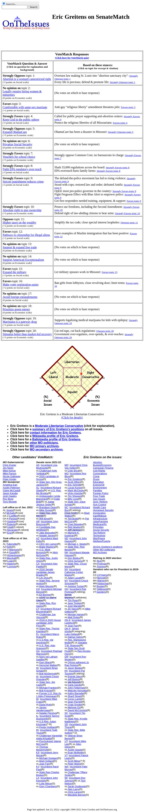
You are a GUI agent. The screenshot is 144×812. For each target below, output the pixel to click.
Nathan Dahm (75, 637)
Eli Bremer (45, 594)
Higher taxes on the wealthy (19, 222)
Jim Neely (8, 467)
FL (37, 634)
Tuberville (12, 544)
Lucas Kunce (75, 487)
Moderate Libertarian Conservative (59, 425)
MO (66, 473)
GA (38, 651)
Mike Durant (45, 510)
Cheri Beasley (75, 524)
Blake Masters (47, 546)
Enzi (9, 532)
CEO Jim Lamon (48, 544)
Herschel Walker (48, 665)
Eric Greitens (75, 479)
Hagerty (11, 563)
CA (38, 563)
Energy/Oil (98, 484)
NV (66, 569)
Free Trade (99, 496)
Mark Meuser (46, 586)
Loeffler (13, 515)
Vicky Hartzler (75, 493)
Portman (101, 563)
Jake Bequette (47, 532)
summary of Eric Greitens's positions (58, 429)
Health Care (99, 507)
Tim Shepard (75, 496)
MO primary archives (44, 446)
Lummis (11, 566)
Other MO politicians (104, 549)
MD (66, 465)
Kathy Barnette (76, 693)
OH (66, 589)
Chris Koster (9, 465)
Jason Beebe (75, 668)
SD (66, 724)
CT (37, 608)
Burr (99, 560)
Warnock (14, 549)
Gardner (11, 521)
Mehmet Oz (74, 707)
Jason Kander (10, 493)
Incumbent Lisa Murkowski (46, 466)
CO (38, 589)
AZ (37, 538)
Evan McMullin (76, 752)
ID (37, 699)
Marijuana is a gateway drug (20, 321)
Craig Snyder (75, 704)
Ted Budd (73, 518)
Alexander (12, 529)
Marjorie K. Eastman (71, 534)
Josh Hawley (10, 496)
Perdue (13, 518)
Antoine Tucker (76, 586)
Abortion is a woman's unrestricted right (27, 79)
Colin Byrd (73, 470)
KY (37, 766)
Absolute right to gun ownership (22, 210)
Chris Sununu (75, 560)
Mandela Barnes (77, 794)
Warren (101, 580)
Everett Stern (75, 676)
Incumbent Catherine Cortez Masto (73, 572)
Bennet (101, 577)
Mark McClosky (76, 490)
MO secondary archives (46, 449)
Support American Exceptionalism (23, 259)
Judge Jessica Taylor (45, 503)
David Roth (45, 704)
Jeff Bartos (73, 679)
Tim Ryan (73, 600)
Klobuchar (103, 583)
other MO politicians (44, 442)
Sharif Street (74, 696)
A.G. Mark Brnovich (43, 551)
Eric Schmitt (74, 484)
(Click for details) (72, 417)
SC (66, 713)
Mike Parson (9, 473)
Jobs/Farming (100, 521)
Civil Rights (99, 470)
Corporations (100, 473)
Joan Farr (44, 763)
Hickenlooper (14, 555)
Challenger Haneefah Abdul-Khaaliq (49, 737)
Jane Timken (75, 603)
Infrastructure (100, 518)
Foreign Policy (100, 493)
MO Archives (100, 552)
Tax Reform (99, 532)
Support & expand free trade (20, 247)
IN (37, 730)
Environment (100, 487)
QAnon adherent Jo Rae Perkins (76, 664)
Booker (100, 586)
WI (66, 777)
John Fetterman (76, 687)
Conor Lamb (74, 699)
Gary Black (45, 662)
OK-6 (67, 620)
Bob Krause (45, 690)
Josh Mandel (75, 606)
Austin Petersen (11, 487)
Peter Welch (74, 763)
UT (66, 741)
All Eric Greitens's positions (107, 546)
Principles (98, 527)
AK (37, 465)
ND (66, 538)
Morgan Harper (76, 614)
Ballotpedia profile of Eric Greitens (56, 439)
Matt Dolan (74, 617)
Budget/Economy (102, 465)
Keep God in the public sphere (21, 119)
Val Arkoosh (74, 682)
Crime (96, 476)
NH (66, 552)
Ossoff (12, 552)
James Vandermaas (43, 709)
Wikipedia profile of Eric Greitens (55, 436)
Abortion (97, 462)
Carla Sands (74, 684)
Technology (99, 535)
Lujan (10, 560)
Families (97, 490)
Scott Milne (74, 761)
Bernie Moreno (68, 596)
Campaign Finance (103, 467)
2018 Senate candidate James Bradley (45, 572)
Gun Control (99, 504)
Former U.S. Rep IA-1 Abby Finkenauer (49, 695)
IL (37, 715)
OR (66, 656)
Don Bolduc (74, 558)
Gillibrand (102, 589)
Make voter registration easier (20, 284)
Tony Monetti (10, 501)
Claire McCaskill (11, 490)
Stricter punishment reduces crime (23, 181)
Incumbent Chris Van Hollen (75, 466)
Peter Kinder (9, 479)
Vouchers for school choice (19, 156)
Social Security (101, 529)
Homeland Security (103, 510)
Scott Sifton (74, 482)
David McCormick (77, 710)
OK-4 (67, 628)
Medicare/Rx (100, 524)
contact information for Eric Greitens (55, 432)
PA (66, 670)
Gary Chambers (47, 786)
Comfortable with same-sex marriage (25, 107)
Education (98, 482)
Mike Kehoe (9, 470)
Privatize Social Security (17, 144)
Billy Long (73, 498)
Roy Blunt (8, 498)
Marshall (11, 558)
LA (37, 777)
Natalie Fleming (47, 713)
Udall (10, 527)
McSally (11, 513)
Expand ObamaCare (15, 132)
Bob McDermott (47, 673)
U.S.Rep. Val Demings (44, 641)
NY (66, 580)
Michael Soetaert (48, 758)
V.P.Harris (102, 575)
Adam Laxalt (74, 577)
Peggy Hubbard (47, 727)
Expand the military (14, 272)
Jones (10, 510)
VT (65, 755)
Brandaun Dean (47, 507)
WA (66, 766)
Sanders (101, 591)
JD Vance (73, 608)
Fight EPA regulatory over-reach (22, 169)
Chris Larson (75, 792)
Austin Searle (75, 749)
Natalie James (47, 535)
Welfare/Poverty (101, 541)
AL (37, 487)
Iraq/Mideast (99, 515)
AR (38, 521)
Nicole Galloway (11, 476)
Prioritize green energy (16, 309)
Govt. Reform (100, 501)
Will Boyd (44, 518)
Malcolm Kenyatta (77, 690)
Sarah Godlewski (77, 786)
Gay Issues (99, 498)
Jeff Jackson (74, 529)
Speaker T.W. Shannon (75, 644)
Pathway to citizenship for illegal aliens (26, 235)
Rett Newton (74, 527)
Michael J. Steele (77, 544)
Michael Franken (48, 687)
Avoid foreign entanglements (20, 297)
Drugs (96, 479)
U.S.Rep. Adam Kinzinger (46, 723)
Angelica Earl (10, 484)
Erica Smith (70, 513)
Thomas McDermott (42, 748)
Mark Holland (46, 761)
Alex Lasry (73, 789)
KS (37, 752)
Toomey (101, 566)
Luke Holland (71, 634)
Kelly (9, 546)
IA (37, 676)
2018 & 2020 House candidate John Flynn (48, 623)
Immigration (99, 513)
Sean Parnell (75, 701)
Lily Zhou (44, 577)
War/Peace (99, 538)
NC (66, 507)
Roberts (11, 524)
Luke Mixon (45, 783)
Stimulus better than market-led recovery (27, 334)
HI (37, 668)
